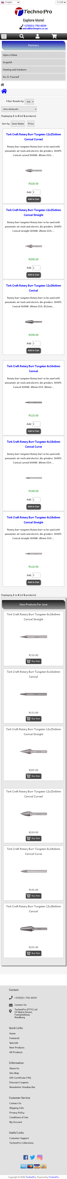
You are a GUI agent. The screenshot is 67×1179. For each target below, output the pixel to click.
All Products (15, 1052)
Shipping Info (16, 1108)
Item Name (18, 124)
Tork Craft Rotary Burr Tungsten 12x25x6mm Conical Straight (33, 213)
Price (31, 124)
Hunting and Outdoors (14, 69)
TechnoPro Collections (21, 1143)
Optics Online (10, 55)
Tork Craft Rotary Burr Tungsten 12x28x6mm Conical (33, 288)
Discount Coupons (18, 1082)
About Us (14, 1068)
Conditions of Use (18, 1117)
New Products (16, 1047)
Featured (14, 1038)
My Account (15, 1122)
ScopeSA (7, 62)
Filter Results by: (15, 101)
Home (12, 1033)
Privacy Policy (16, 1112)
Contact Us (20, 1005)
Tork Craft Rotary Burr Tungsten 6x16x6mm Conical (33, 369)
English (6, 2)
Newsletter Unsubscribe (22, 1087)
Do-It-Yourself (11, 77)
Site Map (14, 1073)
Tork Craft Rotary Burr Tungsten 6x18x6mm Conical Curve (33, 444)
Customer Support (19, 1138)
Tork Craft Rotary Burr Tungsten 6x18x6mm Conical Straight (33, 520)
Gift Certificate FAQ (20, 1077)
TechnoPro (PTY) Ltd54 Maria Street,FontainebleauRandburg (26, 1013)
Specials (13, 1043)
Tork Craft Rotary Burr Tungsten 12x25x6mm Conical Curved (33, 137)
